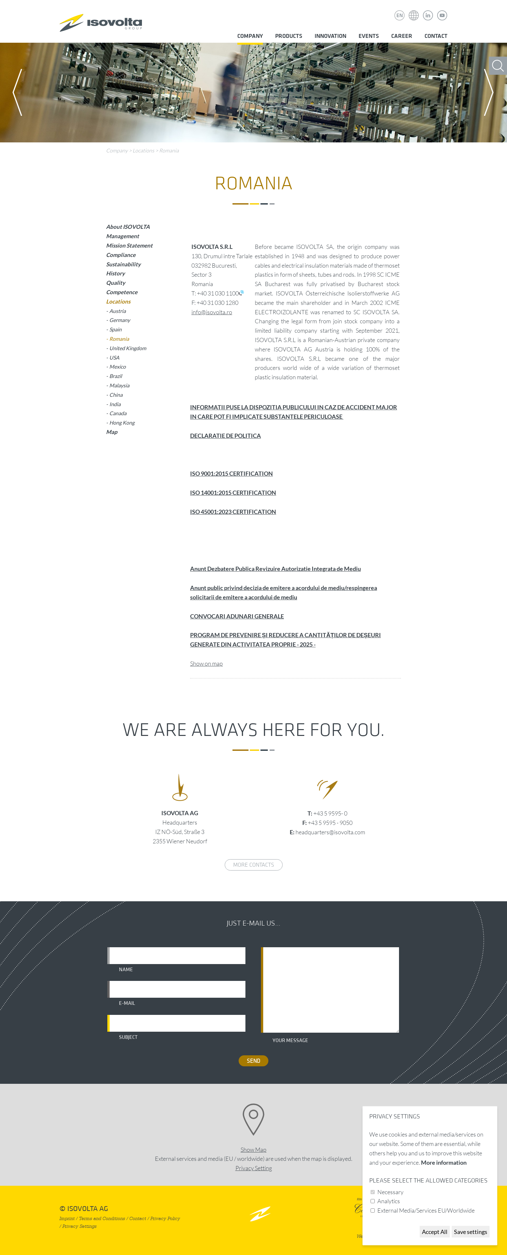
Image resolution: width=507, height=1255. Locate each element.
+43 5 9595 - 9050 (330, 822)
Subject (128, 1037)
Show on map (206, 663)
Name (126, 969)
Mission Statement (129, 245)
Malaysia (119, 385)
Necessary (390, 1191)
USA (114, 357)
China (116, 395)
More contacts (253, 865)
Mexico (117, 366)
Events (369, 36)
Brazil (115, 376)
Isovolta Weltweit (413, 10)
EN (399, 15)
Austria (117, 311)
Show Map (253, 1149)
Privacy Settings (79, 1226)
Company (250, 36)
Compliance (120, 254)
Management (122, 236)
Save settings (470, 1231)
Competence (121, 292)
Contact (436, 36)
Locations (143, 150)
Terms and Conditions (102, 1218)
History (115, 273)
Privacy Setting (253, 1168)
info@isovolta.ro (211, 312)
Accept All (435, 1231)
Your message (290, 1040)
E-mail (127, 1003)
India (115, 404)
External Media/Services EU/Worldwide (426, 1210)
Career (401, 36)
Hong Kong (122, 422)
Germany (119, 320)
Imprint (67, 1218)
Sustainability (123, 264)
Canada (117, 413)
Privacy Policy (165, 1218)
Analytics (388, 1201)
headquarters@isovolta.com (330, 832)
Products (288, 36)
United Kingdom (127, 348)
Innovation (330, 36)
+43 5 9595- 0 (330, 813)
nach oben (260, 1213)
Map (111, 431)
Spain (115, 329)
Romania (169, 150)
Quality (115, 282)
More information (444, 1162)
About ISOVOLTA (128, 226)
